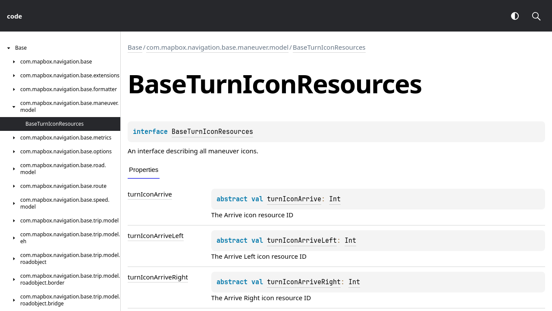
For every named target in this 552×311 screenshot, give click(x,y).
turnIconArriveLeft (156, 235)
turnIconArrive (150, 194)
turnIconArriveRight (158, 277)
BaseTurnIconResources (329, 47)
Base (135, 47)
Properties (143, 169)
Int (335, 199)
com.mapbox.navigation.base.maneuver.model (217, 47)
